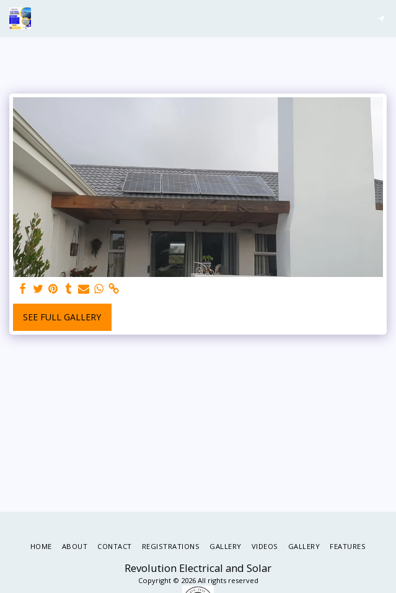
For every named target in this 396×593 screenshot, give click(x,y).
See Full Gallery (62, 317)
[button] (381, 18)
